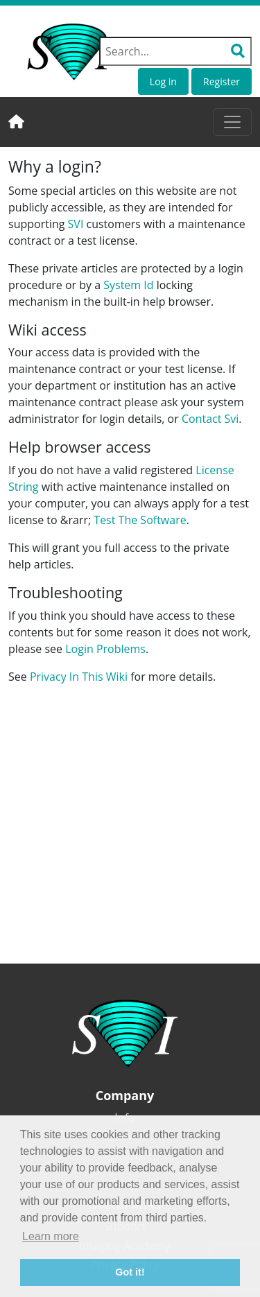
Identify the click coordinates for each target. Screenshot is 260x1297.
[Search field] (175, 51)
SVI (76, 224)
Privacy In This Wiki (79, 676)
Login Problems (105, 648)
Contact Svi (210, 418)
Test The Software (140, 520)
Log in (163, 81)
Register (221, 81)
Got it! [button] (129, 1272)
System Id (128, 285)
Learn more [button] (50, 1236)
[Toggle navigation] (232, 122)
